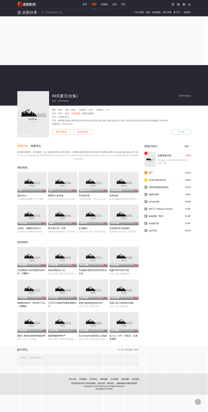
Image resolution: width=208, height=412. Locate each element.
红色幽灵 (83, 228)
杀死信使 (113, 195)
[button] (24, 146)
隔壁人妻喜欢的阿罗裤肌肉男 (31, 335)
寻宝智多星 (84, 195)
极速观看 (83, 132)
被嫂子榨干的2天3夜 (119, 270)
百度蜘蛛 (83, 379)
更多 (188, 146)
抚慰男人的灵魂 (55, 195)
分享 (181, 132)
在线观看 (61, 132)
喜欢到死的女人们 (56, 270)
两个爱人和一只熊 (56, 228)
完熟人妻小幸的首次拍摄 (121, 303)
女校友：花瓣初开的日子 (29, 228)
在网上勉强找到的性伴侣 (91, 303)
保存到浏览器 (185, 96)
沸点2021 (21, 195)
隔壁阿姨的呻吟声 (56, 335)
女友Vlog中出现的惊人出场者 (93, 335)
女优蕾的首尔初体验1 (119, 228)
